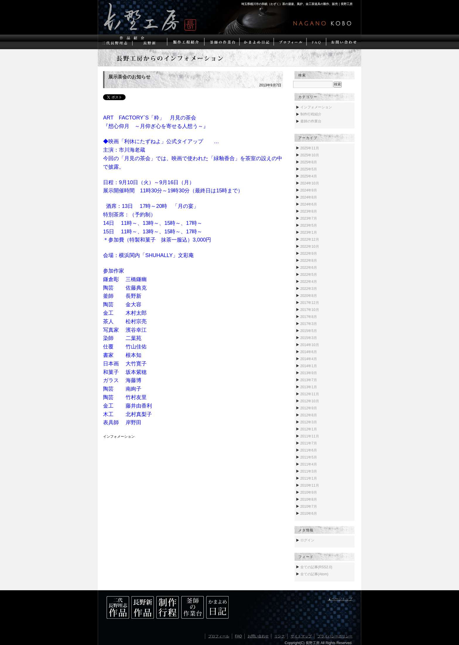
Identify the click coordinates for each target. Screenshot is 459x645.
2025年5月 (308, 169)
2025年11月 (309, 148)
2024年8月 (308, 197)
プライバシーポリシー (334, 636)
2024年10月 (309, 183)
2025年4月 (308, 176)
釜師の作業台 (310, 121)
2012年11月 (309, 394)
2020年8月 (308, 296)
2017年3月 (308, 324)
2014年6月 (308, 352)
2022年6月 (308, 268)
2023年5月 (308, 225)
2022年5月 (308, 275)
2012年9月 (308, 408)
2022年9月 (308, 254)
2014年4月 (308, 359)
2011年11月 (309, 436)
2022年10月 (309, 246)
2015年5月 (308, 331)
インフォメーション (119, 436)
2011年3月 (308, 471)
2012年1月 (308, 429)
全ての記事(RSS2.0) (316, 567)
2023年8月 (308, 211)
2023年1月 (308, 232)
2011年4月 (308, 464)
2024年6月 (308, 204)
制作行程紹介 (310, 114)
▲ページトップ (340, 599)
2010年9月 (308, 492)
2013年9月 (308, 373)
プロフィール (218, 636)
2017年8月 (308, 317)
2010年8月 (308, 499)
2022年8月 (308, 261)
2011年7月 (308, 443)
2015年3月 (308, 338)
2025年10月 (309, 155)
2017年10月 (309, 310)
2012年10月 (309, 401)
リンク (279, 636)
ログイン (307, 540)
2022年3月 (308, 289)
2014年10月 (309, 345)
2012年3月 (308, 422)
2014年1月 (308, 366)
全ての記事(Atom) (314, 574)
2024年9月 (308, 190)
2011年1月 (308, 478)
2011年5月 (308, 457)
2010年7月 (308, 506)
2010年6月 (308, 513)
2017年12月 (309, 303)
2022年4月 (308, 282)
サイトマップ (301, 636)
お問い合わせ (258, 636)
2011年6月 (308, 450)
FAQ (238, 636)
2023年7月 (308, 218)
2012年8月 (308, 415)
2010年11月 (309, 485)
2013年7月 (308, 380)
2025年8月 (308, 162)
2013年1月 (308, 387)
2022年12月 (309, 239)
